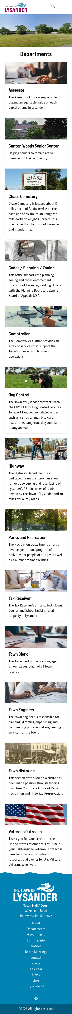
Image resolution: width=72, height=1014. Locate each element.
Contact (36, 957)
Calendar (36, 969)
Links (36, 980)
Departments (36, 929)
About (36, 923)
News (36, 975)
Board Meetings (36, 952)
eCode (36, 963)
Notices (36, 946)
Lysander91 (36, 986)
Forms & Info (36, 940)
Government (36, 934)
